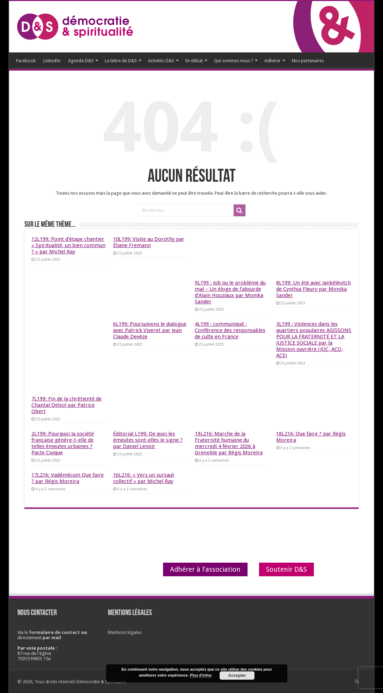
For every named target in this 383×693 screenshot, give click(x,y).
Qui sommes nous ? (233, 60)
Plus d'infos (201, 675)
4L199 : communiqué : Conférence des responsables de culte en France (230, 330)
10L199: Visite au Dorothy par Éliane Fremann (148, 242)
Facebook (26, 60)
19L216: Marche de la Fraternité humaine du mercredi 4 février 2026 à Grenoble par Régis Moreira (229, 443)
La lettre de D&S (121, 60)
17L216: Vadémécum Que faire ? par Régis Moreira (67, 478)
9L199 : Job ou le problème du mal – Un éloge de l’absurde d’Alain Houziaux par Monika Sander (230, 292)
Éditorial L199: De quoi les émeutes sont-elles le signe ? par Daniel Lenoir (148, 440)
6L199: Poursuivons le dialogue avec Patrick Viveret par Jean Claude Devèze (149, 330)
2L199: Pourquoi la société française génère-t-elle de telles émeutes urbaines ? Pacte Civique (62, 443)
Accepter (237, 675)
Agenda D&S (81, 60)
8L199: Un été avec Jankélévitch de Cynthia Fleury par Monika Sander (313, 289)
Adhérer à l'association (205, 569)
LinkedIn (51, 60)
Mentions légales (125, 632)
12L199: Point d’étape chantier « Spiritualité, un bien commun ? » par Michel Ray (68, 245)
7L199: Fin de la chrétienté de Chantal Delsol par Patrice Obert (66, 405)
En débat (194, 60)
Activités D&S (161, 60)
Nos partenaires (308, 60)
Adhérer (272, 60)
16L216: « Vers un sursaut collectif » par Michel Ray (143, 478)
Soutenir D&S (286, 569)
